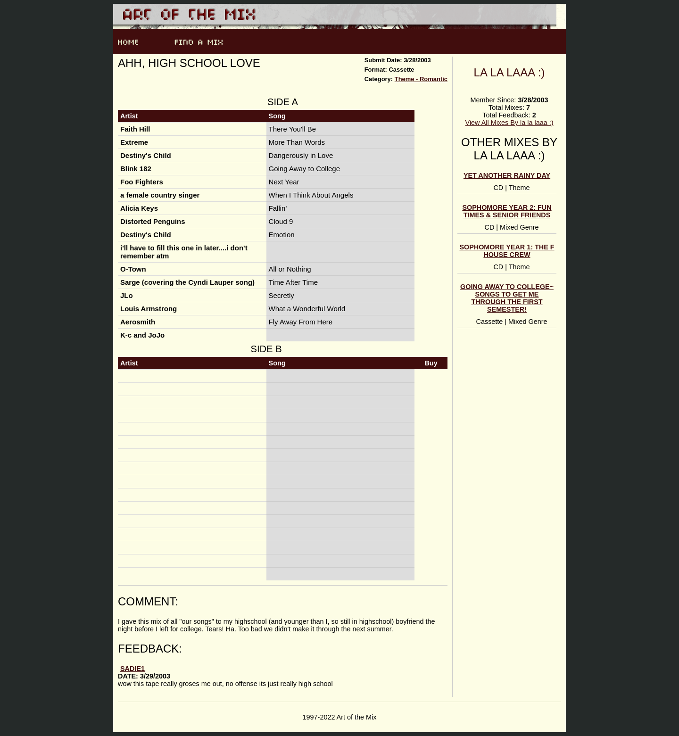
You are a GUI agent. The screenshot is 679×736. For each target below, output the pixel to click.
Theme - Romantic (421, 79)
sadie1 (132, 668)
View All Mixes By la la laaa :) (509, 122)
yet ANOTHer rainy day (507, 175)
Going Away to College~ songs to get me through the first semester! (507, 298)
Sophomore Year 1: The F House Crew (506, 250)
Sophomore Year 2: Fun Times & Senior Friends (506, 211)
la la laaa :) (509, 72)
